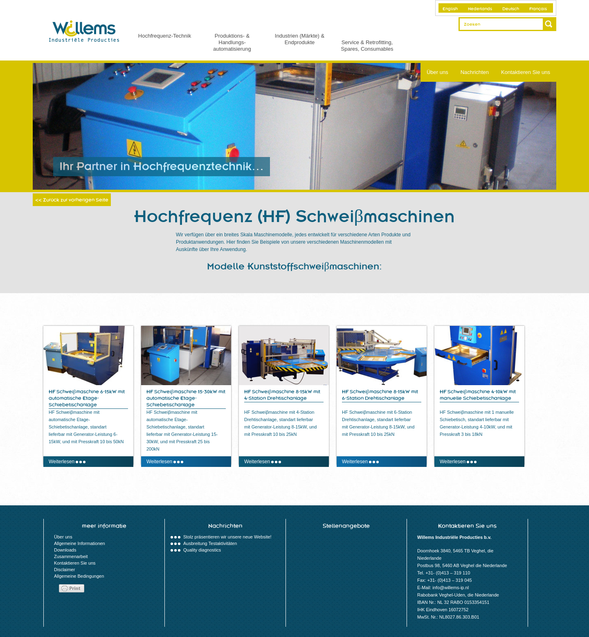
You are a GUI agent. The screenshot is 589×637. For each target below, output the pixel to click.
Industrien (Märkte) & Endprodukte (299, 39)
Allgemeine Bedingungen (79, 576)
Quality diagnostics (202, 549)
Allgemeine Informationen (79, 543)
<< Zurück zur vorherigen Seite (71, 200)
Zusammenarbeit (71, 556)
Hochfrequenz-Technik (164, 36)
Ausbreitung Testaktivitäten (210, 543)
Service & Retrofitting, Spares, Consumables (367, 45)
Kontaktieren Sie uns (525, 72)
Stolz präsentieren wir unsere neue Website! (227, 536)
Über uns (437, 72)
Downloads (65, 549)
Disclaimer (64, 569)
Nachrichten (475, 72)
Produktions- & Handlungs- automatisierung (232, 42)
